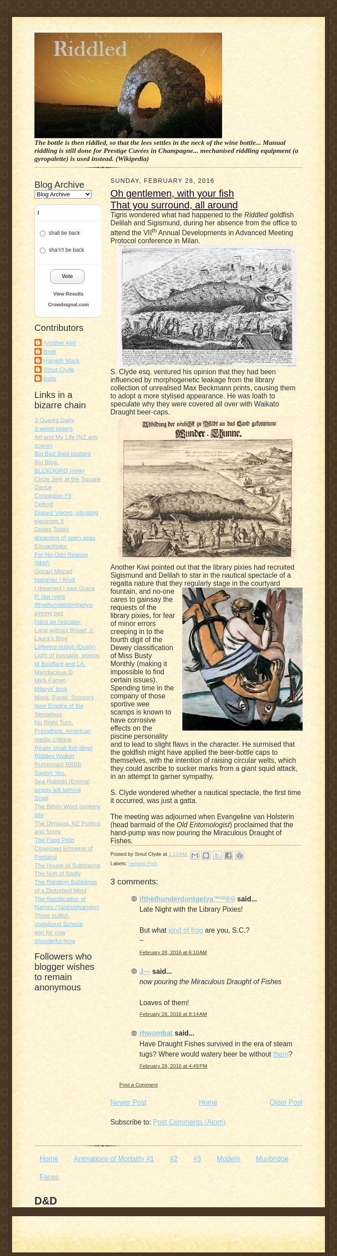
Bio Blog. (46, 462)
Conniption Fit (53, 495)
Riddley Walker (54, 756)
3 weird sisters (53, 428)
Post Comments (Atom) (189, 1122)
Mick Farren (50, 680)
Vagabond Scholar (58, 924)
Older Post (286, 1102)
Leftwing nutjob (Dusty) (65, 646)
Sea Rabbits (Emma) (62, 781)
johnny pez (48, 613)
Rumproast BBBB (57, 764)
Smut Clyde (58, 369)
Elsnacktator (50, 546)
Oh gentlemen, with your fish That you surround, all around (174, 199)
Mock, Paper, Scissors (64, 697)
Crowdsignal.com (68, 304)
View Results (68, 293)
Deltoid (43, 504)
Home (208, 1102)
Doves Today (51, 529)
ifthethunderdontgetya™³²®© (187, 899)
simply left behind (57, 790)
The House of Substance (67, 865)
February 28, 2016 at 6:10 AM (173, 952)
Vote (67, 276)
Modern (228, 1159)
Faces (49, 1177)
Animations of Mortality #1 (114, 1159)
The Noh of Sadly (57, 873)
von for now (49, 932)
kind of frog (185, 930)
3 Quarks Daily (54, 420)
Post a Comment (138, 1084)
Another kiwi (59, 342)
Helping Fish (142, 863)
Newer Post (128, 1102)
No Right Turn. (53, 722)
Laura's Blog (50, 638)
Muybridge (272, 1159)
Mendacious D (53, 672)
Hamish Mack (61, 360)
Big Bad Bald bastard (62, 453)
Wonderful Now (54, 941)
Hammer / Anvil (54, 579)
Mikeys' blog (50, 688)
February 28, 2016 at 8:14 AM (173, 1014)
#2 (173, 1159)
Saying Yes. (50, 773)
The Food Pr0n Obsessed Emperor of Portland (63, 848)
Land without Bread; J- (64, 630)
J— (144, 971)
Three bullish (51, 915)
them (281, 1054)
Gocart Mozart (53, 571)
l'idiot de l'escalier (57, 621)
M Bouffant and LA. (60, 663)
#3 (197, 1159)
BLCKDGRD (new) (59, 470)
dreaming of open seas (64, 537)
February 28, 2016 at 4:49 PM (173, 1066)
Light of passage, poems (67, 655)
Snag (41, 798)
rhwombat (156, 1033)
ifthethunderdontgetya (63, 604)
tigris (49, 378)
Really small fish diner (63, 747)
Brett (49, 351)
